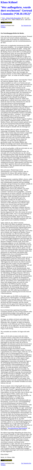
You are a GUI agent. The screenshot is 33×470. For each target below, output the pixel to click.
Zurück (3, 25)
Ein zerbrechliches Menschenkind (17, 428)
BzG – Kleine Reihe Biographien (11, 18)
